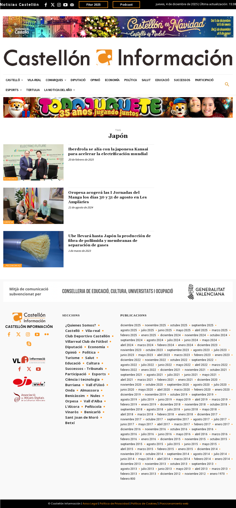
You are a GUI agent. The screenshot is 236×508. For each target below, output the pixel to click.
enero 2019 (148, 404)
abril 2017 (163, 424)
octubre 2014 (154, 454)
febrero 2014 (202, 459)
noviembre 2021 (195, 369)
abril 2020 (163, 389)
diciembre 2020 (207, 379)
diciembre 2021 (170, 369)
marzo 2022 (220, 364)
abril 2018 (126, 414)
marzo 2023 (182, 355)
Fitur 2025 (93, 4)
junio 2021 (191, 374)
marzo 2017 (182, 424)
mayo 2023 (145, 355)
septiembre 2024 (131, 340)
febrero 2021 (165, 379)
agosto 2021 (155, 374)
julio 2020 (220, 384)
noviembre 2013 (155, 464)
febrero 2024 (165, 345)
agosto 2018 (155, 409)
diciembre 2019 (130, 394)
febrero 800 (127, 478)
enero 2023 (222, 355)
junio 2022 (165, 364)
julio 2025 (147, 330)
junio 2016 (165, 434)
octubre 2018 (218, 404)
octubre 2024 (218, 335)
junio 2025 (165, 330)
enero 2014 (222, 459)
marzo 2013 (220, 468)
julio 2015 (173, 444)
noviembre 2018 (195, 404)
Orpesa (8, 222)
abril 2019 (201, 399)
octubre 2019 (178, 394)
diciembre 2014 (207, 449)
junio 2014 (127, 459)
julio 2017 (220, 419)
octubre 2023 (154, 350)
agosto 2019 (128, 399)
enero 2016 (148, 439)
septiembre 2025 (202, 325)
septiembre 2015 (131, 444)
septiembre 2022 (202, 360)
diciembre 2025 (130, 325)
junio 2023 (127, 355)
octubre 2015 (218, 439)
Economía (10, 178)
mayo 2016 (183, 434)
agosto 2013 (128, 468)
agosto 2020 (201, 384)
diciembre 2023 (207, 345)
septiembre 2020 (178, 384)
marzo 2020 (182, 389)
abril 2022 (201, 364)
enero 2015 (185, 449)
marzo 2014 (182, 459)
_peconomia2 (12, 265)
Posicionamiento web (174, 503)
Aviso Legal (90, 503)
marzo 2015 (145, 449)
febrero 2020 (202, 389)
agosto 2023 (201, 350)
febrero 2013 (128, 473)
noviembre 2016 (155, 429)
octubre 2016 (178, 429)
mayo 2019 (183, 399)
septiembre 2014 (178, 454)
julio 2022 (147, 364)
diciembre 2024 (170, 335)
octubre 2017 (154, 419)
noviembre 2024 (195, 335)
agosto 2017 (201, 419)
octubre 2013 (178, 464)
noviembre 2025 (155, 325)
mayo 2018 (209, 409)
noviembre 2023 (130, 350)
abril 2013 (201, 468)
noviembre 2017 (130, 419)
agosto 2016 (128, 434)
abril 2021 (126, 379)
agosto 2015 (155, 444)
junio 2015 (191, 444)
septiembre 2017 (178, 419)
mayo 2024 (209, 340)
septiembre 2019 (202, 394)
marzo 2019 (220, 399)
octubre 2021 (218, 369)
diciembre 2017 (207, 414)
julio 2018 (173, 409)
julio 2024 (173, 340)
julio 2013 (147, 468)
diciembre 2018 (170, 404)
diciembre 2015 (170, 439)
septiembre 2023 (178, 350)
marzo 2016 (220, 434)
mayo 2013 (183, 468)
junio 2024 (191, 340)
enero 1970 (217, 473)
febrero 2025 (128, 335)
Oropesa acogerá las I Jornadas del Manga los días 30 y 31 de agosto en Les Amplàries (108, 197)
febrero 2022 (128, 369)
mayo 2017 (145, 424)
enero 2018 (185, 414)
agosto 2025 (128, 330)
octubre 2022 (178, 360)
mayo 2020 (145, 389)
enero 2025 (148, 335)
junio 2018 (191, 409)
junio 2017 (127, 424)
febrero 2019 (128, 404)
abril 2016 (201, 434)
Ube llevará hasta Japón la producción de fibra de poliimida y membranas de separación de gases (108, 240)
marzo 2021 (145, 379)
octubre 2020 (154, 384)
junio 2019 (165, 399)
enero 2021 (185, 379)
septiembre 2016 (202, 429)
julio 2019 (147, 399)
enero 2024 (185, 345)
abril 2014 (163, 459)
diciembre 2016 (130, 429)
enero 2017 (222, 424)
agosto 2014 (201, 454)
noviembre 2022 (155, 360)
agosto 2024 (155, 340)
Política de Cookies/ (144, 503)
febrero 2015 (165, 449)
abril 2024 (126, 345)
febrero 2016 (128, 439)
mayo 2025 (183, 330)
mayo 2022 (183, 364)
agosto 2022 (128, 364)
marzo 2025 (220, 330)
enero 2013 (148, 473)
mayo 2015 (209, 444)
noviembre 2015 (195, 439)
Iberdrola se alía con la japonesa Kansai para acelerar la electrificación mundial (111, 153)
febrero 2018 (165, 414)
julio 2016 (147, 434)
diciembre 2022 (130, 360)
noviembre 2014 (130, 454)
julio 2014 (220, 454)
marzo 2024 (145, 345)
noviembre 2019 (155, 394)
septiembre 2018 (131, 409)
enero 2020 (222, 389)
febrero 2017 (202, 424)
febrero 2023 (202, 355)
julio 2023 (220, 350)
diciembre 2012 (170, 473)
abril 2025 (201, 330)
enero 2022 (148, 369)
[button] (227, 84)
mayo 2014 (145, 459)
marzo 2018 (145, 414)
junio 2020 (127, 389)
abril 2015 (126, 449)
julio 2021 (173, 374)
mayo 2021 (209, 374)
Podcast (126, 4)
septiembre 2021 (131, 374)
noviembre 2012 (195, 473)
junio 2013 (165, 468)
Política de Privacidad (114, 503)
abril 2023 (163, 355)
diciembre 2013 (130, 464)
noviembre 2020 (130, 384)
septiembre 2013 (202, 464)
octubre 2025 (178, 325)
